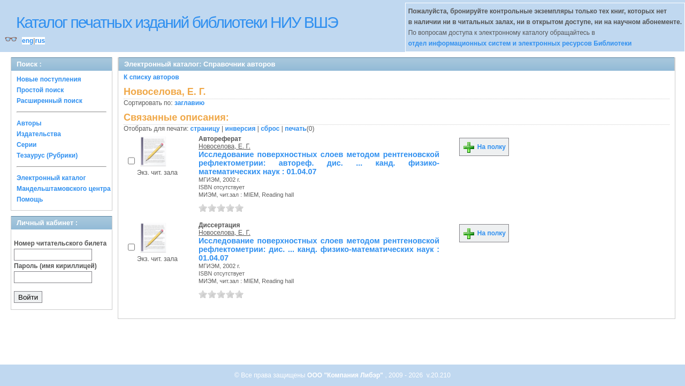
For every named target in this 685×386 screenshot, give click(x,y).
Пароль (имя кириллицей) (55, 266)
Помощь (30, 199)
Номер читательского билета (60, 243)
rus (40, 40)
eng (27, 40)
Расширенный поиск (49, 101)
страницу (205, 128)
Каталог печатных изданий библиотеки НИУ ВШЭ (177, 22)
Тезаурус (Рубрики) (47, 155)
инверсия (240, 128)
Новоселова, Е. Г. (224, 146)
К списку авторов (151, 77)
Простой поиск (40, 90)
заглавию (189, 103)
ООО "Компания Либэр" (346, 375)
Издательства (39, 134)
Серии (26, 145)
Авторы (29, 123)
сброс (270, 128)
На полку (484, 147)
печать (296, 128)
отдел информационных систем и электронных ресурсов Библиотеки (520, 43)
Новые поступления (49, 79)
